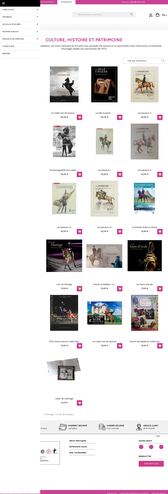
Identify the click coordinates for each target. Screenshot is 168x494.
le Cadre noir (66, 2)
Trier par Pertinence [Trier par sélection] (146, 60)
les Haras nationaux (45, 2)
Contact (125, 2)
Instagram (161, 446)
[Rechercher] (100, 15)
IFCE (28, 2)
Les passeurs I (104, 169)
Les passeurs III (64, 226)
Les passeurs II (144, 169)
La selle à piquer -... (104, 112)
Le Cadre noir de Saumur (104, 341)
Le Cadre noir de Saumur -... (64, 112)
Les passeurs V (144, 112)
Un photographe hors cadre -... (64, 169)
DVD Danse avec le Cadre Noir (64, 341)
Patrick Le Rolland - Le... (104, 284)
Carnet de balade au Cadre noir (144, 341)
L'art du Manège (64, 284)
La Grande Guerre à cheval (144, 226)
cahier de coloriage (64, 398)
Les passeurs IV (104, 226)
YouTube (151, 446)
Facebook (141, 446)
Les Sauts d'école (144, 284)
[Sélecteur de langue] (165, 15)
